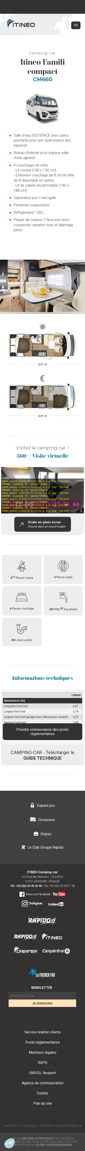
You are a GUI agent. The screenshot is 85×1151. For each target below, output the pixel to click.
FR (76, 25)
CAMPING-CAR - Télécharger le (42, 755)
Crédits (42, 1093)
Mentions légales (42, 1052)
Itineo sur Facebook (34, 894)
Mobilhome (46, 1125)
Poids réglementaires (42, 1042)
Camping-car (30, 1125)
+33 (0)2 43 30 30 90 (29, 886)
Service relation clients (42, 1032)
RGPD (42, 1063)
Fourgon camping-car (69, 1125)
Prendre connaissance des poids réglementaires (42, 731)
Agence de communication (42, 1083)
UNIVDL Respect (42, 1073)
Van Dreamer (11, 1125)
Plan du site (42, 1103)
